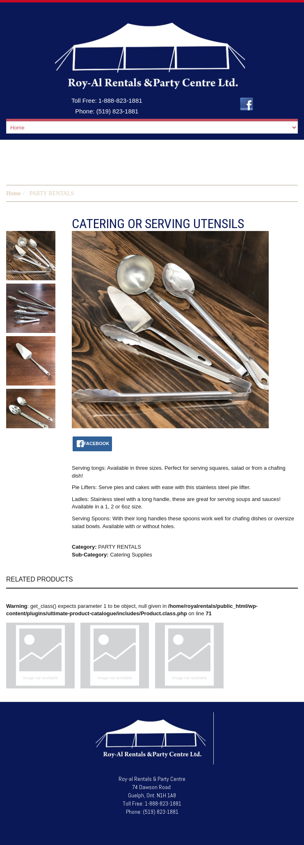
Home (13, 193)
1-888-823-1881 (120, 100)
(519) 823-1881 (117, 111)
